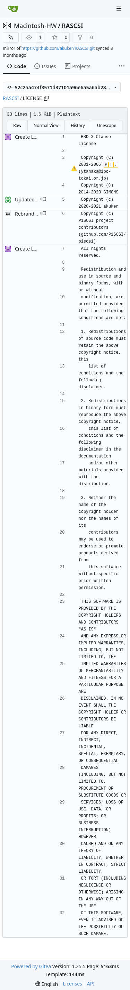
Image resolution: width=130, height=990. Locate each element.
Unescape (106, 125)
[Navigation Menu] (120, 8)
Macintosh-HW (35, 25)
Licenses (72, 983)
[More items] (121, 66)
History (78, 125)
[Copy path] (46, 98)
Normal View (46, 125)
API (91, 983)
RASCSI (72, 25)
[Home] (13, 8)
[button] (43, 199)
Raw (17, 125)
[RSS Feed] (11, 37)
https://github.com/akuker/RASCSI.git (58, 48)
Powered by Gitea (31, 966)
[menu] (46, 984)
